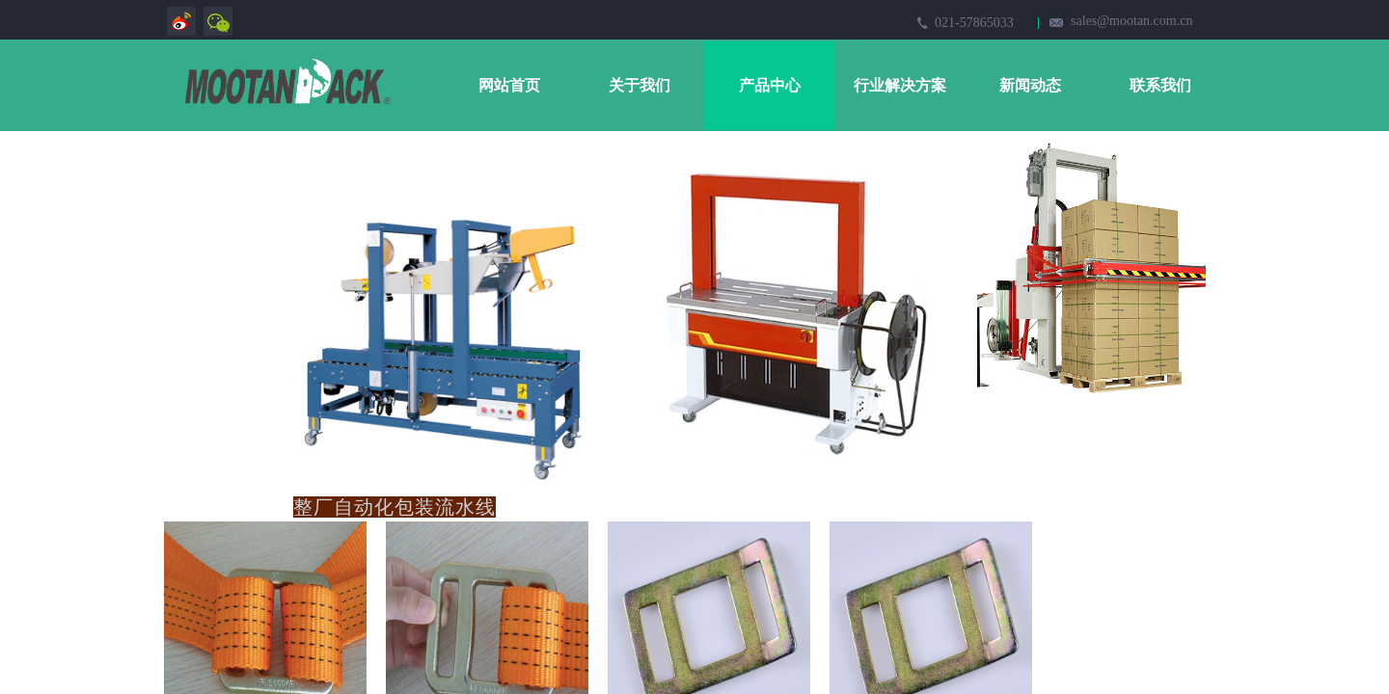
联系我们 (1160, 85)
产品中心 (770, 85)
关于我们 (639, 85)
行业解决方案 (900, 85)
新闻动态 (1030, 85)
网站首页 (509, 85)
